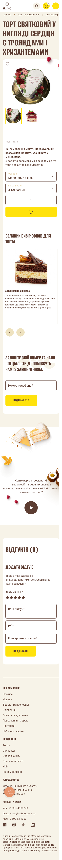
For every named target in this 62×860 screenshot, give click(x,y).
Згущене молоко (13, 761)
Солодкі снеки (11, 756)
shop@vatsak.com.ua (23, 813)
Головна (7, 14)
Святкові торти (53, 14)
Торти (6, 745)
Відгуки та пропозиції (16, 704)
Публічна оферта (13, 731)
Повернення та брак (15, 720)
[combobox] (31, 176)
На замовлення (12, 771)
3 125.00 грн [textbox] (16, 189)
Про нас (8, 694)
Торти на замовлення (28, 14)
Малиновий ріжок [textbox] (20, 178)
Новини (7, 699)
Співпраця (9, 710)
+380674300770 (18, 808)
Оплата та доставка (15, 715)
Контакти (9, 725)
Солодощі (9, 750)
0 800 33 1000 (18, 818)
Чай (5, 766)
